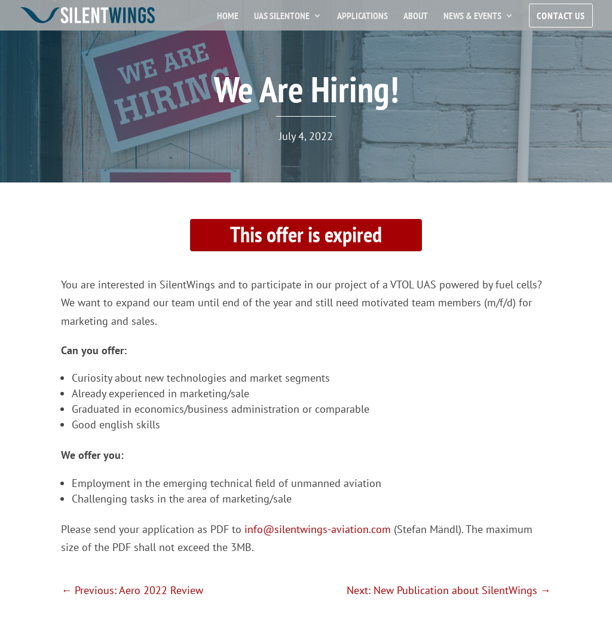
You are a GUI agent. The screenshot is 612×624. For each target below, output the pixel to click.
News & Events (472, 16)
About (415, 16)
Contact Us (561, 16)
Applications (362, 16)
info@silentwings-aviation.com (317, 529)
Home (227, 16)
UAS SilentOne (282, 16)
